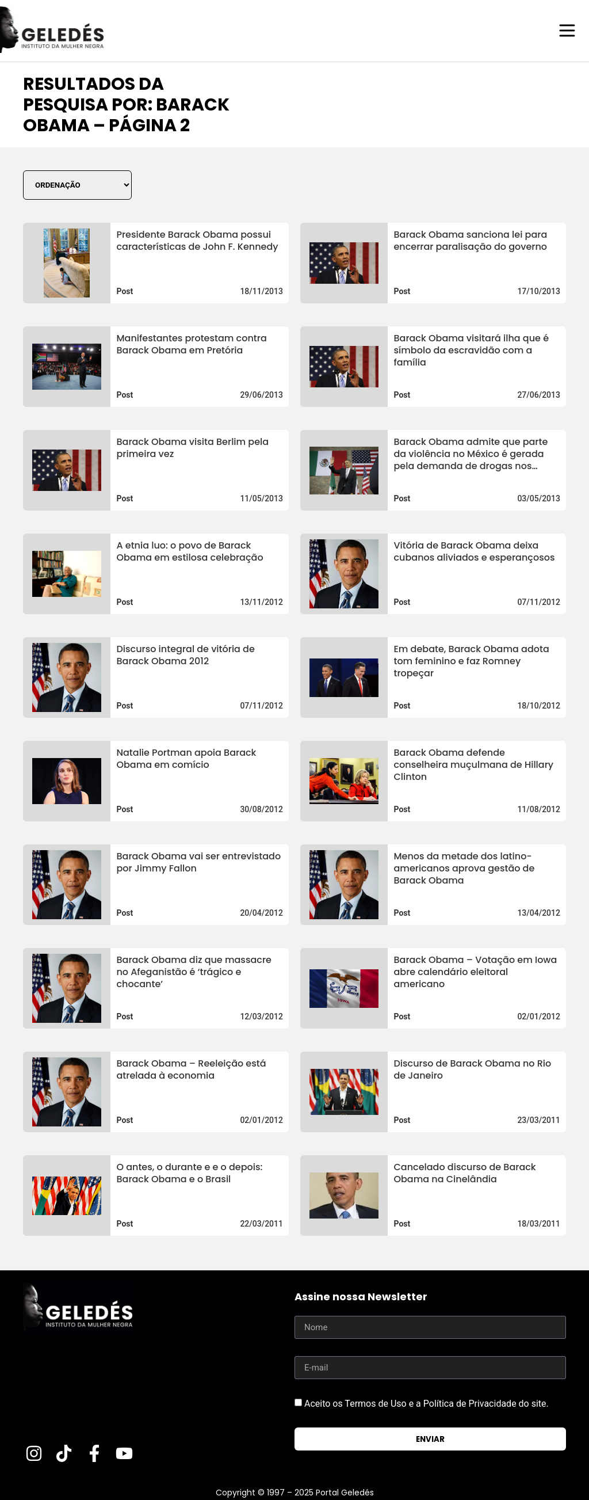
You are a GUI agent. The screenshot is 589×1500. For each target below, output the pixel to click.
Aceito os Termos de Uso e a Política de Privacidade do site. (426, 1403)
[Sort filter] (77, 184)
